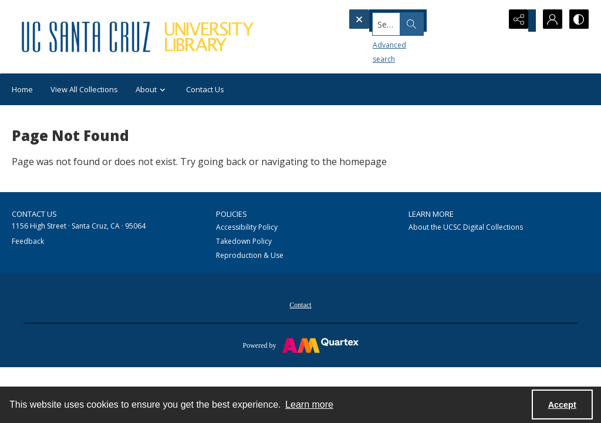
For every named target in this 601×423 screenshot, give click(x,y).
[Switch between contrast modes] (577, 20)
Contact (300, 305)
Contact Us (205, 89)
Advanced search (381, 41)
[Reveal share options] (519, 20)
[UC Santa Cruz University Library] (139, 37)
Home (22, 89)
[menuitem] (300, 304)
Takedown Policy (244, 241)
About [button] (152, 89)
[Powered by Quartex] (300, 345)
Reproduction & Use (249, 255)
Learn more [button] (309, 404)
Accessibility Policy (247, 227)
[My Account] (548, 20)
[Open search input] (489, 20)
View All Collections (84, 89)
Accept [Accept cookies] (562, 404)
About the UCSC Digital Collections (465, 227)
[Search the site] (404, 20)
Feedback (28, 241)
